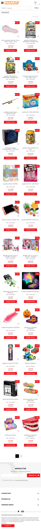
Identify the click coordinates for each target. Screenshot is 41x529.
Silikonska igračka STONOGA (10, 327)
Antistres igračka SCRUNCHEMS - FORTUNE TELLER (10, 148)
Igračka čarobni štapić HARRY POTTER (10, 112)
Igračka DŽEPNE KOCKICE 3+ (30, 220)
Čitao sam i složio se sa (15, 480)
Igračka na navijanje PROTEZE (30, 435)
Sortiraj (4, 8)
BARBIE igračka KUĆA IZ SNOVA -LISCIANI (10, 256)
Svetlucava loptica (10, 435)
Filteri (37, 8)
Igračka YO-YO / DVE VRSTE (30, 184)
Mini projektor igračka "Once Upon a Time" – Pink (10, 40)
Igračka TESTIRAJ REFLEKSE (30, 112)
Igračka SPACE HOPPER (10, 184)
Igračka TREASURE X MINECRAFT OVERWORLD (10, 76)
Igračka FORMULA (30, 363)
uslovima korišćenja (22, 480)
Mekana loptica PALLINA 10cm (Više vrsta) (30, 76)
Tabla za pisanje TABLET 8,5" (10, 220)
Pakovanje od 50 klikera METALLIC (10, 292)
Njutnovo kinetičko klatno (10, 399)
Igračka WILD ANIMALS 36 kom (30, 148)
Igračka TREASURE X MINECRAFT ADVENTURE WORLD (30, 40)
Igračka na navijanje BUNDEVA (30, 328)
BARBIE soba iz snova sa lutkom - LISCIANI (30, 256)
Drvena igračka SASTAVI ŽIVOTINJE (30, 399)
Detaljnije (4, 523)
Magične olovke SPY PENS (10, 363)
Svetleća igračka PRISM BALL (30, 291)
